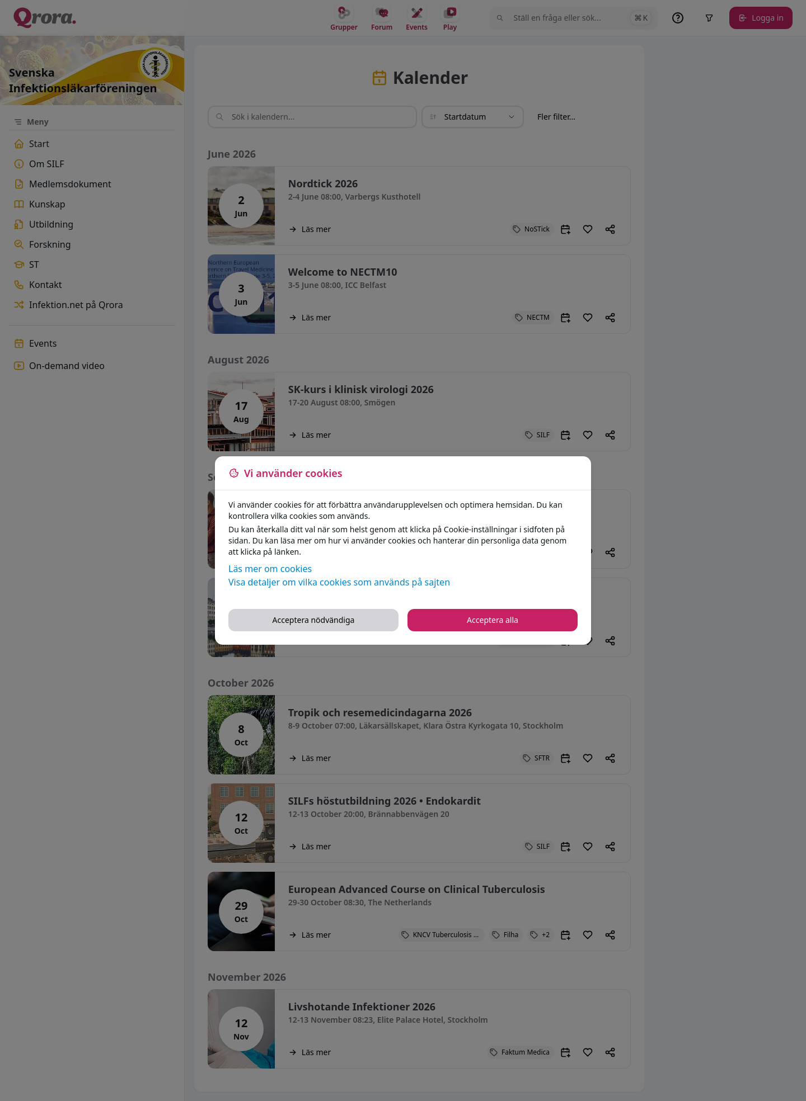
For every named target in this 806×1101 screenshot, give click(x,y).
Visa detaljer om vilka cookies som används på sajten (339, 582)
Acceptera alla (492, 620)
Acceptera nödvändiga (314, 620)
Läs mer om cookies (270, 569)
